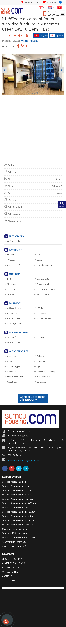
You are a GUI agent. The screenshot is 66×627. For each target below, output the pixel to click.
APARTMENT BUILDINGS (13, 563)
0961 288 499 (53, 15)
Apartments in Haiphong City (15, 546)
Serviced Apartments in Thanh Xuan (18, 512)
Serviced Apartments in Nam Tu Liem (19, 520)
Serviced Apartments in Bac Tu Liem (18, 537)
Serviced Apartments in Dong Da (17, 507)
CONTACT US (8, 580)
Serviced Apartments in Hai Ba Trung (19, 503)
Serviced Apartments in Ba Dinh (16, 486)
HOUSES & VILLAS (10, 567)
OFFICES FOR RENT (11, 572)
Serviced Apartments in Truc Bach (17, 490)
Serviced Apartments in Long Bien (17, 516)
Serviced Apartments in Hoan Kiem (18, 499)
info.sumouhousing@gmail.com (24, 460)
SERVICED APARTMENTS (13, 559)
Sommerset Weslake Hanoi (14, 533)
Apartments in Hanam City (14, 542)
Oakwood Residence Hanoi (14, 529)
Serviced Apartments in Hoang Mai (18, 525)
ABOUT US (7, 576)
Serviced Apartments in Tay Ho (16, 482)
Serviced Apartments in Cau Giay (17, 495)
